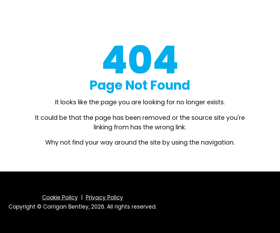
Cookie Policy (60, 197)
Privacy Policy (104, 197)
